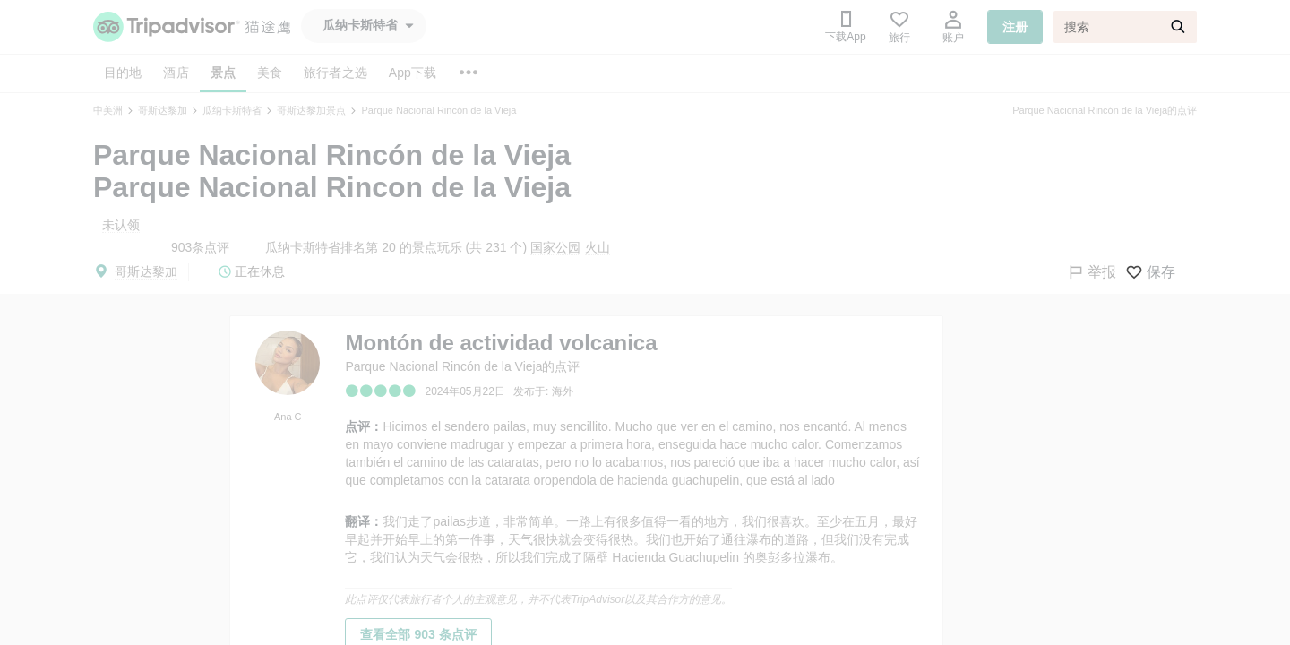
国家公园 (555, 247)
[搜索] (1125, 27)
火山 (597, 247)
